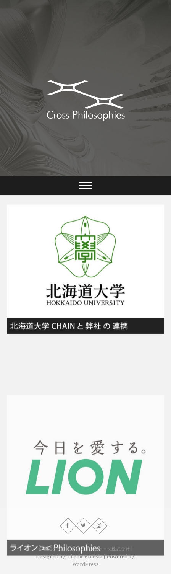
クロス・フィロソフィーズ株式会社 (93, 549)
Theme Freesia (84, 556)
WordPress (86, 564)
